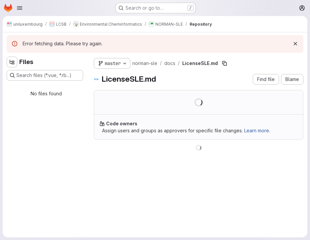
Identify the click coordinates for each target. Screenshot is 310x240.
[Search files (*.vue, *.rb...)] (45, 75)
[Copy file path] (224, 63)
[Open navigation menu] (19, 8)
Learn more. (257, 130)
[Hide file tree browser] (12, 62)
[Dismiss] (295, 44)
